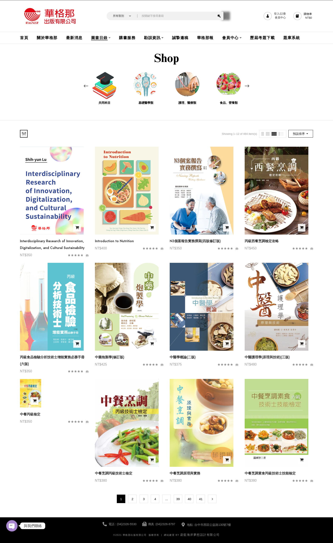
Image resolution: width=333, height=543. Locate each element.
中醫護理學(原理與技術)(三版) (267, 357)
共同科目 (104, 102)
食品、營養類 (229, 102)
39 (178, 499)
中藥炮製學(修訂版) (109, 357)
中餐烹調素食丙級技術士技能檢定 (270, 473)
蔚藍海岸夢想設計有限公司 (200, 534)
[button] (303, 16)
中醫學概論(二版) (183, 357)
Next (212, 499)
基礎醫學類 (145, 102)
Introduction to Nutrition (114, 241)
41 (201, 499)
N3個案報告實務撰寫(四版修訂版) (195, 241)
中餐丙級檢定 (30, 414)
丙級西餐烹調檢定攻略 (262, 241)
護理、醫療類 (187, 102)
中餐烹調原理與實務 (185, 473)
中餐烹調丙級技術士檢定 (113, 473)
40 (189, 499)
